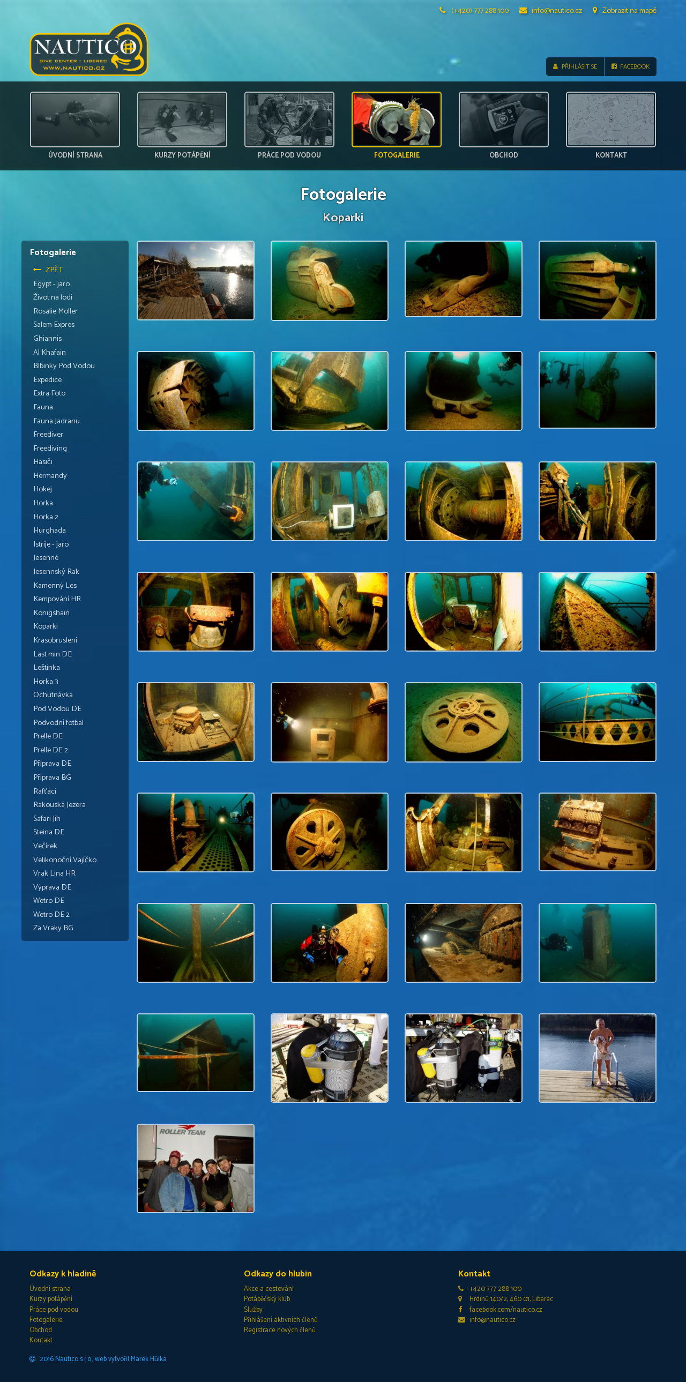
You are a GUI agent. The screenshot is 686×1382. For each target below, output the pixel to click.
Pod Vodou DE (57, 709)
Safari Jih (47, 818)
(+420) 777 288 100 (474, 10)
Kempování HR (57, 599)
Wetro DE (48, 900)
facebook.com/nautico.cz (500, 1310)
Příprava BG (52, 777)
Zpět (48, 270)
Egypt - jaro (51, 284)
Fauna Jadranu (56, 421)
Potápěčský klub (267, 1300)
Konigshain (51, 613)
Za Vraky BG (53, 928)
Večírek (45, 846)
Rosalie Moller (55, 311)
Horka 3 (45, 681)
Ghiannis (47, 338)
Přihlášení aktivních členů (281, 1320)
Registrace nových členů (280, 1330)
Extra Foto (49, 393)
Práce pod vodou (53, 1310)
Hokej (42, 489)
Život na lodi (52, 297)
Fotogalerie (46, 1320)
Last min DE (52, 654)
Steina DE (48, 832)
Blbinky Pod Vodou (64, 366)
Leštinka (46, 667)
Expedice (47, 379)
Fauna (43, 407)
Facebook (631, 67)
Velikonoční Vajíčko (64, 860)
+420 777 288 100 (489, 1289)
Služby (253, 1310)
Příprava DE (52, 764)
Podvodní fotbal (58, 722)
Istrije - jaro (51, 544)
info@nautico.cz (551, 10)
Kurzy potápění (50, 1300)
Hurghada (49, 530)
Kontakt (41, 1340)
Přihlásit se (574, 67)
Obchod (40, 1330)
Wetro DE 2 (51, 914)
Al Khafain (49, 352)
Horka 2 (45, 517)
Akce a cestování (269, 1289)
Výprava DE (52, 887)
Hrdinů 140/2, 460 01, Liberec (505, 1300)
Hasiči (43, 461)
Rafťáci (44, 791)
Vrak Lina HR (54, 873)
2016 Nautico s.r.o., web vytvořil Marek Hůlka (98, 1359)
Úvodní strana (50, 1289)
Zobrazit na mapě (625, 10)
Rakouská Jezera (59, 804)
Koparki (45, 627)
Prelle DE (48, 736)
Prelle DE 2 (50, 750)
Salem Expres (53, 325)
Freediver (48, 434)
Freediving (50, 448)
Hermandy (50, 475)
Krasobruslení (55, 640)
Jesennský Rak (56, 571)
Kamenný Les (55, 585)
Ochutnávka (53, 695)
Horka (43, 503)
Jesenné (45, 558)
